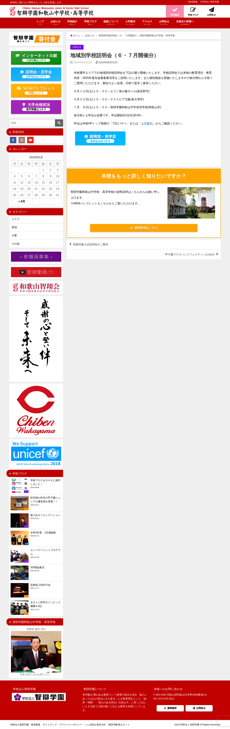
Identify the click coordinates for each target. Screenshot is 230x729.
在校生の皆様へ (185, 23)
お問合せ (164, 23)
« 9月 (22, 201)
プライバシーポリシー (70, 724)
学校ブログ (90, 23)
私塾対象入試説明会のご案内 (92, 244)
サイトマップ (50, 724)
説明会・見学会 (36, 74)
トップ (40, 23)
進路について (110, 23)
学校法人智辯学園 (210, 2)
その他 (15, 243)
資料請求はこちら (143, 227)
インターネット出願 (36, 58)
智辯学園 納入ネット (119, 724)
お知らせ (55, 23)
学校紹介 (72, 23)
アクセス (147, 23)
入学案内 (130, 23)
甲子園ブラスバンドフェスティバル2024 (188, 254)
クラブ (15, 219)
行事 (14, 235)
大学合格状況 (36, 107)
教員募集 (193, 2)
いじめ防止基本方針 (95, 724)
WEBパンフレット (36, 90)
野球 (14, 227)
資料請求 (169, 708)
